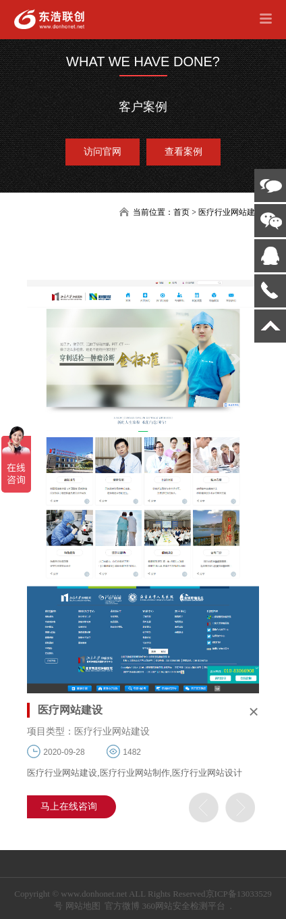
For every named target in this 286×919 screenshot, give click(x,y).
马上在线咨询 (68, 806)
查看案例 (183, 152)
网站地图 (83, 906)
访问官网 (102, 152)
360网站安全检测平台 (183, 906)
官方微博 (122, 906)
